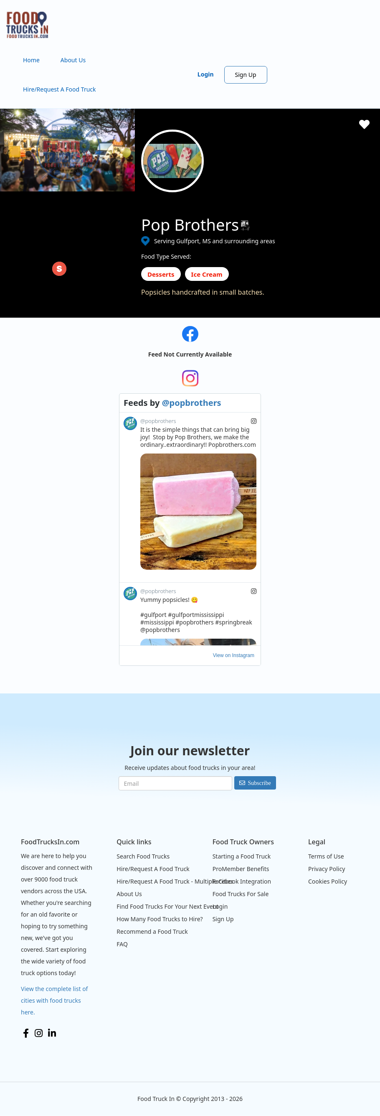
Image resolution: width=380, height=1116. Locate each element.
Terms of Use (326, 856)
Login (206, 74)
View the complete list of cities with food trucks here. (54, 1000)
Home (31, 60)
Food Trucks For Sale (241, 894)
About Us (73, 60)
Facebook (26, 1033)
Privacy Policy (326, 869)
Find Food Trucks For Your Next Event (167, 906)
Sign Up (245, 75)
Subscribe (259, 783)
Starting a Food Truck (242, 856)
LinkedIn (52, 1033)
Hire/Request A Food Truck (59, 89)
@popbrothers (191, 402)
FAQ (122, 944)
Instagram (39, 1033)
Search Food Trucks (143, 856)
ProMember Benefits (241, 869)
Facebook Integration (242, 881)
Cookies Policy (327, 881)
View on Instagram (233, 655)
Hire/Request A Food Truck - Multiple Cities (175, 881)
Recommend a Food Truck (152, 931)
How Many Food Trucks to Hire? (160, 919)
